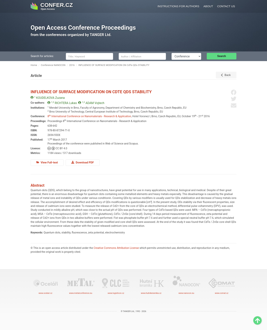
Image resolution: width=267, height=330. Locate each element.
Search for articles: (42, 56)
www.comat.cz (221, 284)
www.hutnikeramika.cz (151, 284)
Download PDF (82, 162)
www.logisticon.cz (116, 284)
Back (228, 75)
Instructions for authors (178, 6)
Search (221, 56)
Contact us (226, 6)
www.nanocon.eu (186, 284)
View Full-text (47, 162)
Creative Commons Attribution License (116, 247)
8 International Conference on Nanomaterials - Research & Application (89, 116)
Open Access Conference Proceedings (83, 27)
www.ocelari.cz (45, 284)
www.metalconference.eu (80, 284)
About (208, 6)
